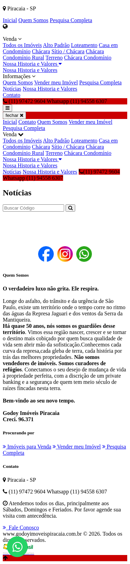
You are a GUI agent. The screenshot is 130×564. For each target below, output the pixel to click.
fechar (14, 115)
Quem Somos (33, 20)
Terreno (54, 58)
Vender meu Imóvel (56, 82)
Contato (11, 95)
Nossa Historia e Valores (32, 64)
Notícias (12, 89)
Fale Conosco (21, 527)
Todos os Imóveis (22, 45)
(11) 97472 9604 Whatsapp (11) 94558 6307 (61, 175)
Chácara (41, 51)
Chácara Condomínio (87, 58)
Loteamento (84, 45)
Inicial (10, 20)
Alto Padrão (56, 45)
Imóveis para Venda (27, 447)
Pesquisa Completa (71, 20)
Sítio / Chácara (67, 51)
